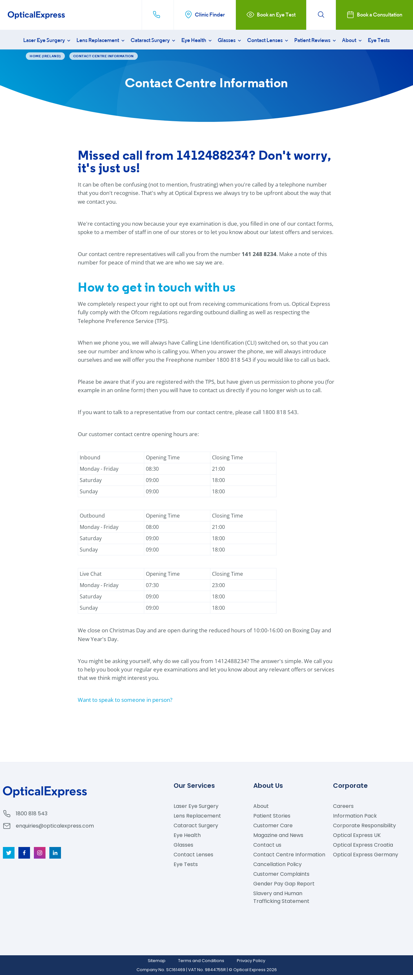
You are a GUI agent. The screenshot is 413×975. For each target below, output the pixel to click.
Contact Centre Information (289, 854)
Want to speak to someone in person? (125, 699)
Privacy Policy (251, 961)
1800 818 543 (31, 813)
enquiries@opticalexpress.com (55, 826)
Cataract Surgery (153, 40)
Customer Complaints (281, 874)
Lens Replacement (101, 40)
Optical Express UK (357, 835)
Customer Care (273, 825)
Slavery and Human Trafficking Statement (281, 897)
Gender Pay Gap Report (284, 883)
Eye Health (197, 40)
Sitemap (157, 961)
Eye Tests (379, 40)
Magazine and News (278, 835)
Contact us (267, 845)
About (352, 40)
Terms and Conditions (201, 961)
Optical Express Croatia (363, 845)
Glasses (230, 40)
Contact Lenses (268, 40)
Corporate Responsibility (364, 825)
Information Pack (355, 816)
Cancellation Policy (277, 864)
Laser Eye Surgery (47, 40)
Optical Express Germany (365, 854)
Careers (343, 806)
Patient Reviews (315, 40)
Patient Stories (271, 816)
